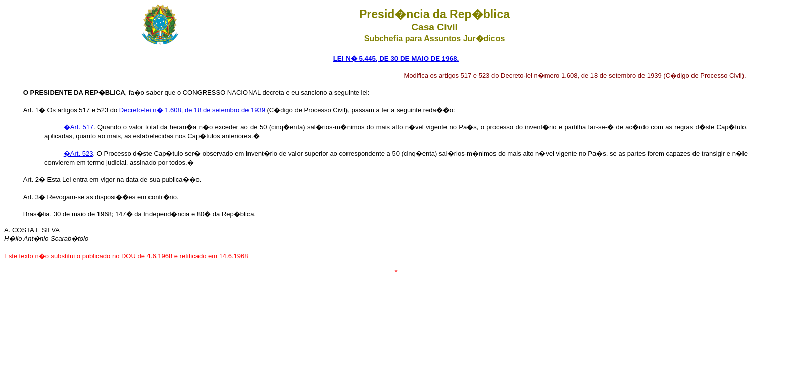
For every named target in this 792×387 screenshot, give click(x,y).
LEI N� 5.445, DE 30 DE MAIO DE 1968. (396, 58)
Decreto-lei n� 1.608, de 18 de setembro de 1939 (192, 110)
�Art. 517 (78, 127)
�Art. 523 (78, 153)
